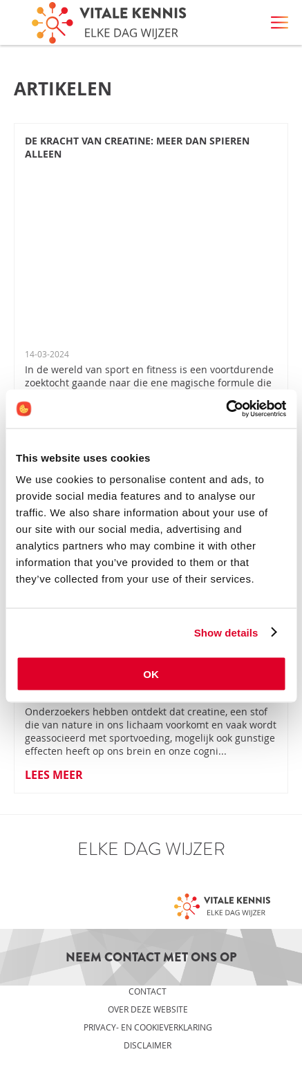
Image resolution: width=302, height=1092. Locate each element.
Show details (226, 632)
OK (151, 674)
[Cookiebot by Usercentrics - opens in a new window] (225, 409)
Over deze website (148, 1009)
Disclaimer (147, 1045)
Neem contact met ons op (151, 957)
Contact (148, 991)
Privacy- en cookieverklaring (148, 1027)
